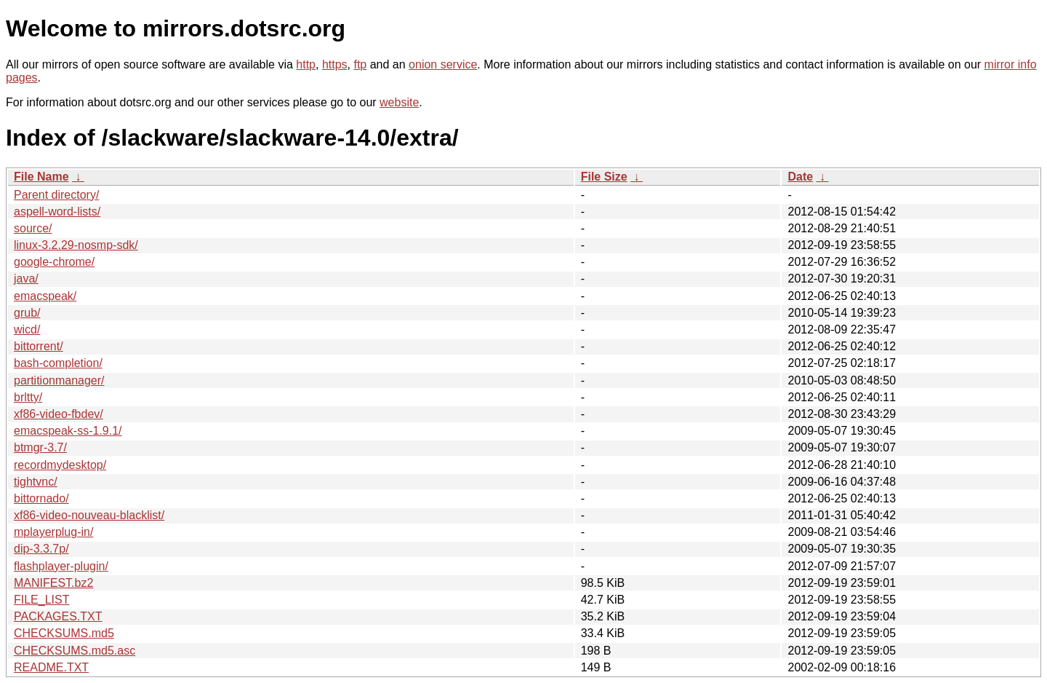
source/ (33, 228)
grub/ (27, 313)
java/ (26, 278)
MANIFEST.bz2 (53, 583)
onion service (443, 64)
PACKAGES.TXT (58, 616)
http (306, 64)
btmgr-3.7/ (40, 447)
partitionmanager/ (59, 380)
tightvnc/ (35, 481)
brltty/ (28, 397)
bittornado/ (41, 498)
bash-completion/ (58, 363)
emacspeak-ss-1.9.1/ (68, 431)
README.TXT (51, 667)
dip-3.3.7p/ (41, 548)
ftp (359, 64)
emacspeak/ (45, 296)
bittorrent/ (38, 346)
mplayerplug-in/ (53, 532)
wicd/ (27, 329)
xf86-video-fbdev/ (58, 414)
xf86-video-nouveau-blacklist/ (89, 515)
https (335, 64)
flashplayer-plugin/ (61, 566)
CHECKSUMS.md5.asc (74, 650)
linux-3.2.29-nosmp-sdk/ (76, 245)
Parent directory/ (56, 195)
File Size (604, 176)
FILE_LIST (41, 599)
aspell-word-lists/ (57, 211)
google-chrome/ (54, 262)
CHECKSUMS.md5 (64, 633)
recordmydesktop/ (60, 465)
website (399, 102)
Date (800, 176)
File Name (41, 176)
